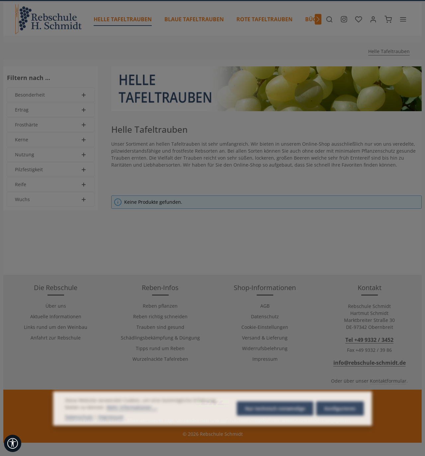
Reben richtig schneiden (160, 316)
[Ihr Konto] (373, 19)
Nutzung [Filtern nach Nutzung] (50, 154)
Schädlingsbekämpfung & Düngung (160, 338)
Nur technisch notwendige (275, 429)
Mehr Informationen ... (132, 428)
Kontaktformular (388, 381)
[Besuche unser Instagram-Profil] (344, 19)
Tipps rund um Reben (160, 348)
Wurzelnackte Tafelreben (160, 359)
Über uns (55, 306)
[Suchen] (329, 19)
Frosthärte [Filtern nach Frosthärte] (50, 124)
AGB (265, 306)
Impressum (265, 359)
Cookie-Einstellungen (264, 327)
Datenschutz (265, 316)
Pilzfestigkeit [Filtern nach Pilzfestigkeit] (50, 169)
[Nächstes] (318, 19)
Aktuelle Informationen (55, 316)
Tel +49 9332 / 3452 (369, 339)
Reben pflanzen (160, 306)
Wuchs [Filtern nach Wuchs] (50, 199)
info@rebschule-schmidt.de (369, 362)
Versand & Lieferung (265, 338)
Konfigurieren (340, 429)
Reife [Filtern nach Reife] (50, 184)
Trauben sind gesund (160, 327)
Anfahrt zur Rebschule (56, 338)
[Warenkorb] (388, 19)
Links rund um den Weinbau (55, 327)
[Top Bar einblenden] (403, 19)
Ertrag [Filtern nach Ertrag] (50, 110)
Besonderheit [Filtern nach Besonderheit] (50, 95)
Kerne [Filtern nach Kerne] (50, 139)
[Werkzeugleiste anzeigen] (12, 443)
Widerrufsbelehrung (265, 348)
